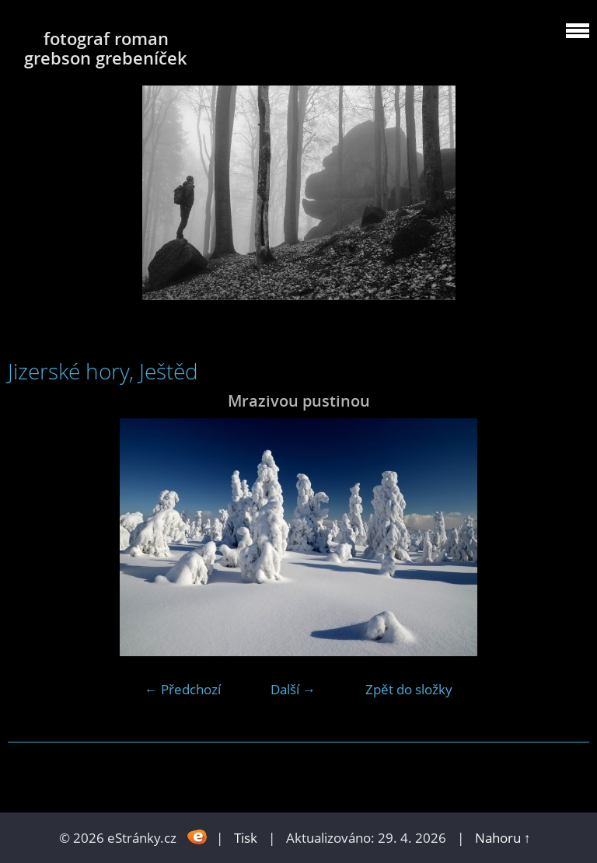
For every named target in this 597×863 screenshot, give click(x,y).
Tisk (245, 838)
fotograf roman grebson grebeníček (105, 48)
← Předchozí (183, 689)
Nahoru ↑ (503, 838)
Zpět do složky (408, 689)
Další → (293, 689)
